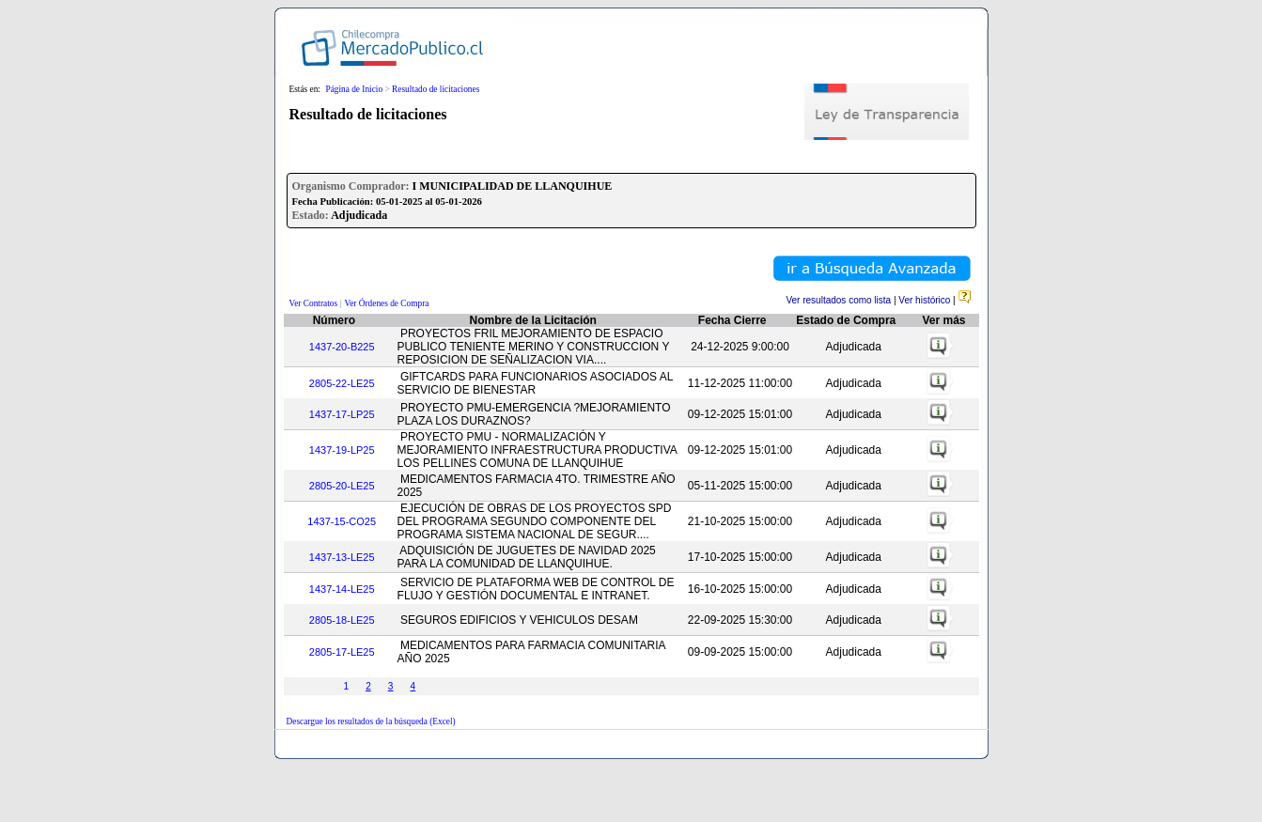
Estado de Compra (846, 320)
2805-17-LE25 (342, 652)
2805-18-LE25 (342, 620)
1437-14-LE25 (342, 589)
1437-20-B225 (342, 346)
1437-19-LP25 (342, 450)
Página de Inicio (353, 89)
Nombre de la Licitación (533, 320)
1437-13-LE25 (342, 557)
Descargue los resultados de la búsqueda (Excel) (371, 721)
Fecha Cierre (732, 320)
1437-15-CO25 (341, 521)
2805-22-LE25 (342, 383)
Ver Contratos (313, 303)
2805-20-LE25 (342, 485)
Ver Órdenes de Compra (387, 303)
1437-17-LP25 (342, 414)
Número (334, 320)
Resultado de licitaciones (435, 89)
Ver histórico (924, 300)
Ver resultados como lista (838, 300)
